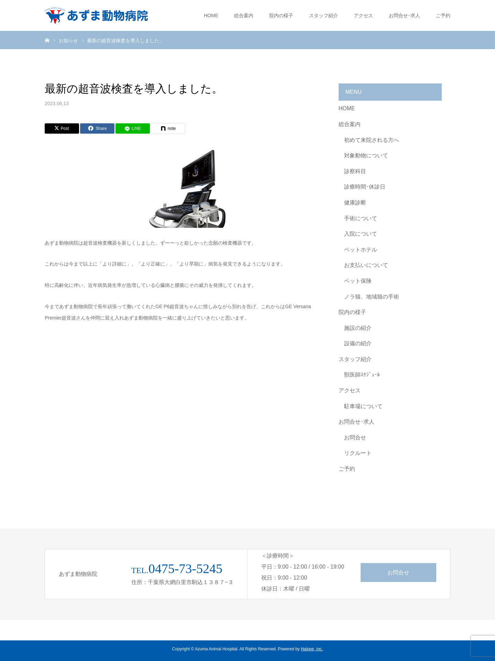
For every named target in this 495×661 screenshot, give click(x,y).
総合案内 (243, 15)
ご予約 (443, 15)
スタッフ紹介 (323, 15)
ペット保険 (358, 281)
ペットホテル (360, 250)
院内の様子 (281, 15)
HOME (211, 15)
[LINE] (133, 128)
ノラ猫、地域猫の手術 (371, 297)
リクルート (358, 453)
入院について (360, 234)
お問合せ (355, 437)
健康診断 (355, 202)
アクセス (363, 15)
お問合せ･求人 (404, 15)
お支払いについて (366, 265)
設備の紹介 (358, 343)
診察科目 (355, 171)
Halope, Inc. (312, 649)
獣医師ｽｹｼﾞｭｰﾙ (362, 375)
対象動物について (366, 155)
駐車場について (363, 406)
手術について (360, 218)
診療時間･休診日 (364, 187)
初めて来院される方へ (371, 140)
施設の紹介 (358, 328)
